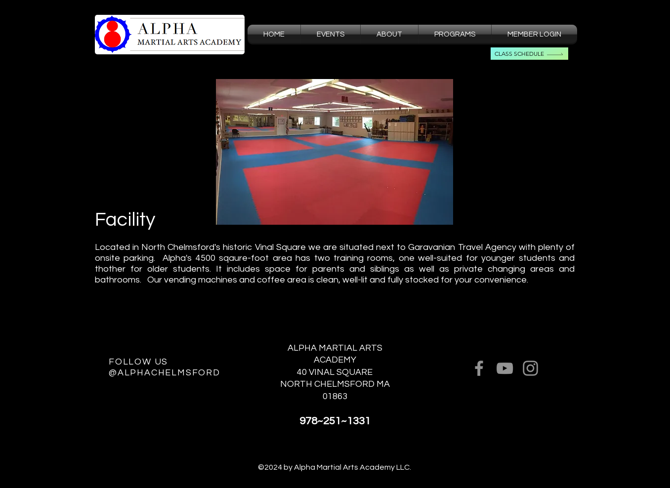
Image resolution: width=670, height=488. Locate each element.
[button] (389, 34)
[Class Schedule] (529, 53)
